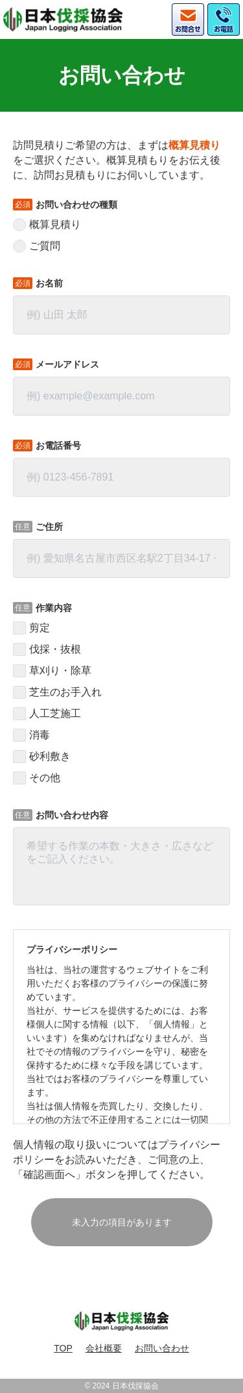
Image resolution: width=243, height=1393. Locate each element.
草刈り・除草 (60, 671)
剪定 (39, 628)
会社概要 (104, 1348)
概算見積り (55, 225)
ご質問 (44, 246)
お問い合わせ (162, 1348)
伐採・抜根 (55, 649)
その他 (44, 778)
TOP (63, 1348)
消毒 (39, 735)
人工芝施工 (55, 714)
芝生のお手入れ (65, 692)
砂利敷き (50, 756)
